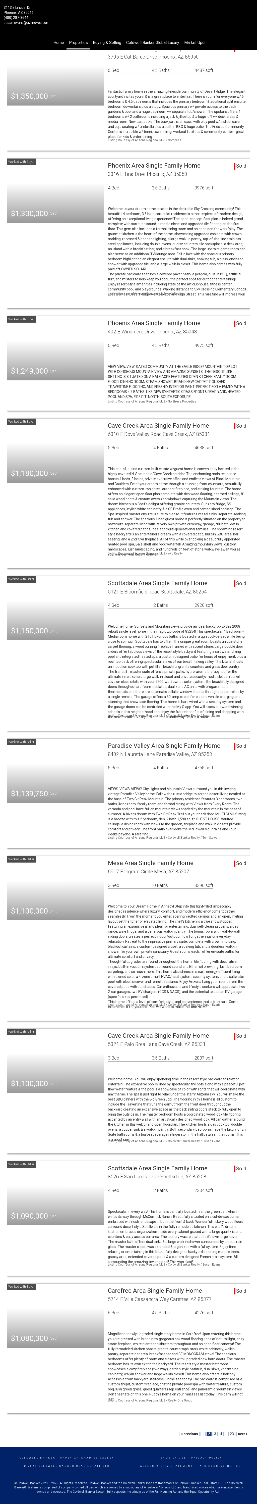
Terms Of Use (172, 1458)
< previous (189, 1434)
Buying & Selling (107, 42)
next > (243, 1434)
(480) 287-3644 (16, 18)
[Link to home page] (128, 11)
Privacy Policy (206, 1458)
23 (232, 1434)
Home (58, 42)
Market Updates (198, 42)
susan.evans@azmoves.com (26, 23)
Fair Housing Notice (219, 1466)
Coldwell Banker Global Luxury (152, 42)
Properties (78, 42)
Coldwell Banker (37, 1458)
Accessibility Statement (166, 1466)
